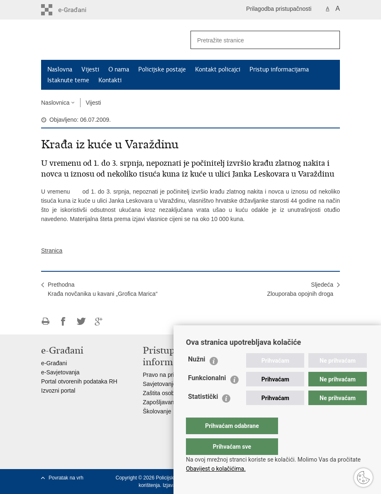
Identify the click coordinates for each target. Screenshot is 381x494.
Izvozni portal (58, 390)
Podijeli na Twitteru (81, 321)
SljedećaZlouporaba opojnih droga (300, 289)
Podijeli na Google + (99, 321)
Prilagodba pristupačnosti (278, 8)
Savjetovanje (159, 384)
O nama (118, 69)
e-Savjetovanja (60, 372)
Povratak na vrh (66, 478)
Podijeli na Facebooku (63, 321)
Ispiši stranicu (45, 321)
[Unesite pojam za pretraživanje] (253, 40)
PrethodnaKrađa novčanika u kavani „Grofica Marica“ (103, 289)
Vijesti (90, 69)
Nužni (196, 376)
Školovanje (157, 411)
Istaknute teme (68, 80)
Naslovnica (55, 102)
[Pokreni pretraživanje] (330, 40)
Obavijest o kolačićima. (216, 468)
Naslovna (59, 69)
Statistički (203, 413)
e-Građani (54, 363)
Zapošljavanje (160, 402)
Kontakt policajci (217, 69)
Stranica (51, 250)
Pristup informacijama (279, 69)
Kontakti (110, 80)
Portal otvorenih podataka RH (79, 381)
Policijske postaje (162, 69)
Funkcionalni (207, 394)
